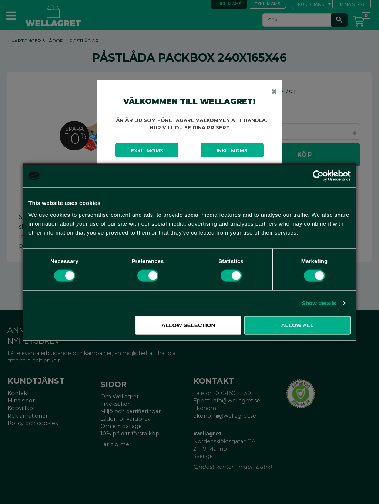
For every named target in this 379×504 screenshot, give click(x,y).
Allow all (297, 325)
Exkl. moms (147, 150)
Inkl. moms (232, 150)
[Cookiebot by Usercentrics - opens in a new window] (318, 176)
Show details (319, 303)
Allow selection (188, 325)
